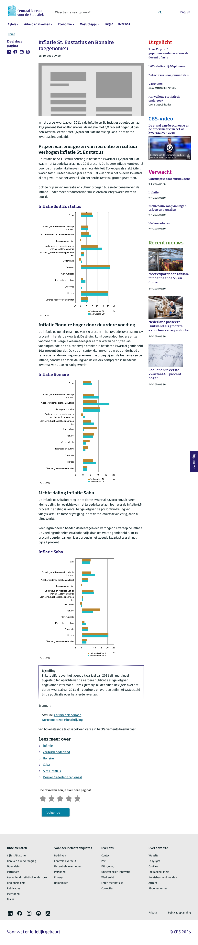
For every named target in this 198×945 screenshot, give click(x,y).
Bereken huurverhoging (21, 861)
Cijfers (12, 24)
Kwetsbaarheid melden (162, 877)
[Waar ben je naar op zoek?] (108, 12)
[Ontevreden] (51, 798)
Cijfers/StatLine (16, 855)
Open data (13, 866)
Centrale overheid (65, 861)
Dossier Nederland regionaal (62, 777)
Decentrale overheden (68, 866)
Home (11, 34)
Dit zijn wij (107, 866)
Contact (105, 855)
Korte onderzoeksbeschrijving (62, 720)
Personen (60, 872)
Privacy (58, 877)
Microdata (13, 872)
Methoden (13, 894)
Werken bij (108, 877)
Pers (103, 861)
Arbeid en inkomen (37, 24)
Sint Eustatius (52, 771)
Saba (46, 765)
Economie (65, 24)
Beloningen (61, 883)
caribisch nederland (56, 752)
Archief (152, 883)
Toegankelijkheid (158, 872)
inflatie (48, 746)
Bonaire (48, 758)
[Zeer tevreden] (77, 798)
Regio (109, 24)
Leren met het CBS (112, 883)
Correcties (107, 888)
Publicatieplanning (179, 913)
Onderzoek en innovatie (115, 872)
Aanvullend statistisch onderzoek (27, 877)
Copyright (154, 861)
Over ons (124, 24)
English (185, 12)
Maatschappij (88, 24)
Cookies (153, 866)
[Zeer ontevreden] (42, 798)
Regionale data (16, 883)
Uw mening (194, 462)
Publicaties (13, 888)
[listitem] (9, 51)
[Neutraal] (60, 798)
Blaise (10, 899)
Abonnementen (158, 888)
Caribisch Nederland (67, 715)
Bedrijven (60, 855)
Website (153, 855)
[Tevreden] (68, 798)
